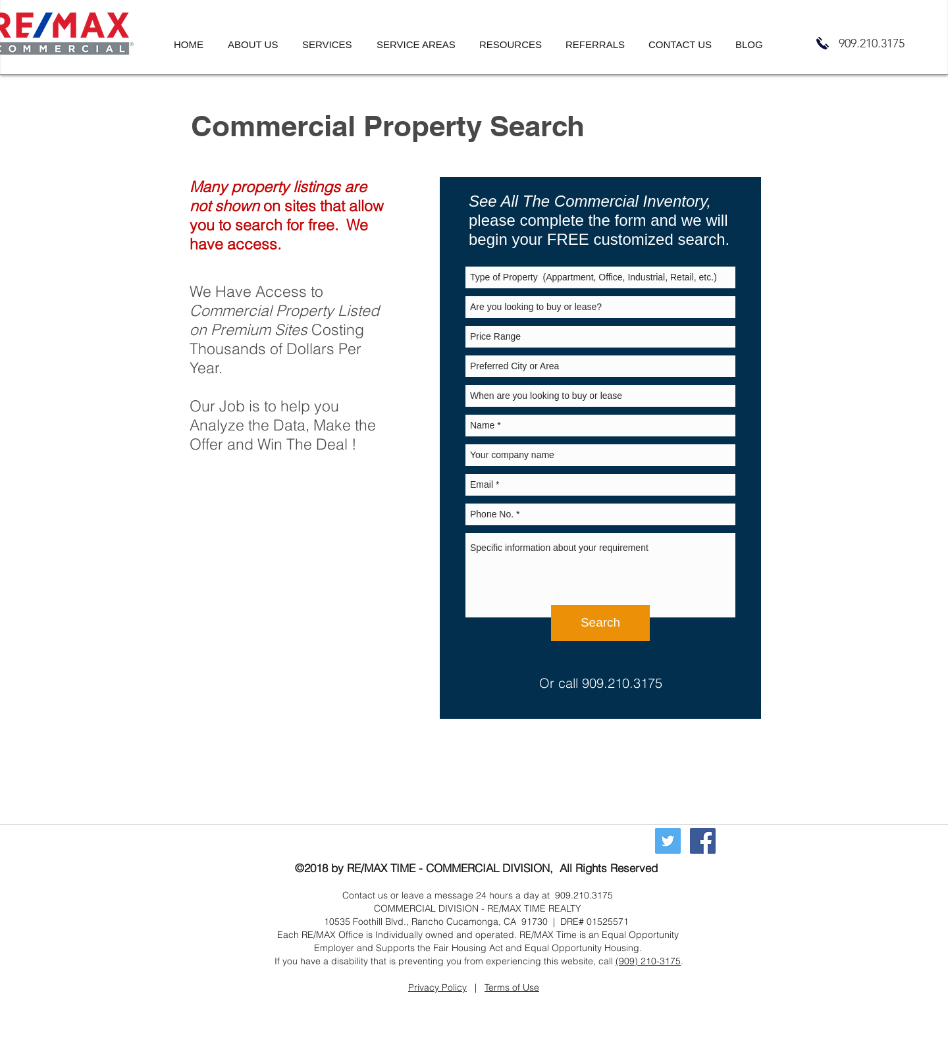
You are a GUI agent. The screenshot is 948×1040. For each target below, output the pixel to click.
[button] (333, 45)
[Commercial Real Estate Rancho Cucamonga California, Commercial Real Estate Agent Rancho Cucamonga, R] (703, 841)
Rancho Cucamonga (454, 921)
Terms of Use (512, 987)
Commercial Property (262, 310)
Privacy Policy (437, 987)
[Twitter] (668, 841)
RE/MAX (367, 868)
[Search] (600, 623)
